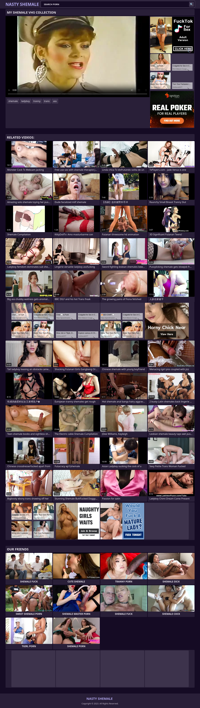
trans (47, 101)
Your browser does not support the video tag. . (78, 56)
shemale (13, 101)
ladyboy (25, 101)
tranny (37, 101)
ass (55, 101)
